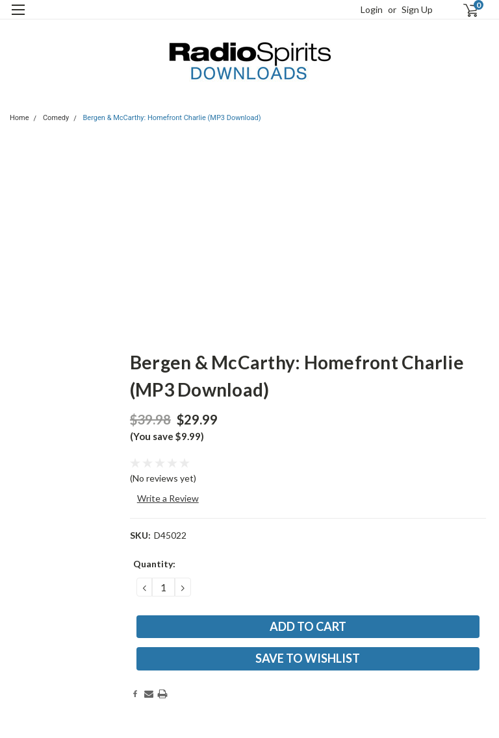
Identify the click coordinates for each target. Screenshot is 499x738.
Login (372, 9)
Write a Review (168, 498)
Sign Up (417, 9)
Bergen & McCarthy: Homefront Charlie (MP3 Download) (172, 118)
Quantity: (154, 563)
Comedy (56, 118)
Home (19, 118)
